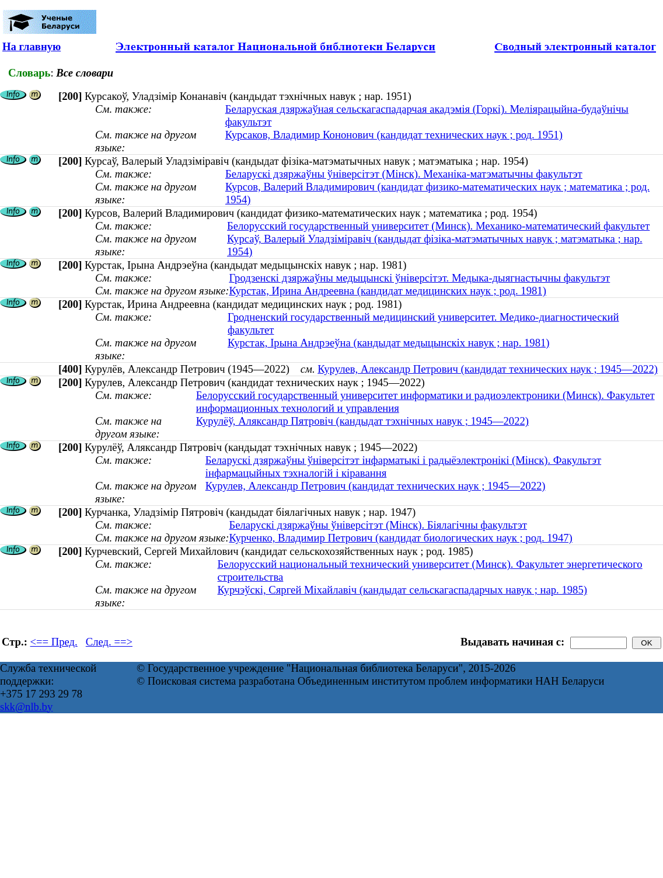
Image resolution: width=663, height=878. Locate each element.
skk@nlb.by (26, 706)
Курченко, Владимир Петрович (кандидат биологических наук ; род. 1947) (400, 538)
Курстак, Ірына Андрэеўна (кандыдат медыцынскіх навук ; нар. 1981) (388, 342)
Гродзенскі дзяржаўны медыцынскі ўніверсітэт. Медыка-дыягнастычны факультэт (419, 278)
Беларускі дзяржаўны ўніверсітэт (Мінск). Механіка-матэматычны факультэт (403, 174)
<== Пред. (54, 642)
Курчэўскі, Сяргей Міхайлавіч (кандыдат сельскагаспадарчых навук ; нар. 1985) (402, 590)
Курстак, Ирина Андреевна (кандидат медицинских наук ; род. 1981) (387, 290)
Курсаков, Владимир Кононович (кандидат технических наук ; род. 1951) (394, 135)
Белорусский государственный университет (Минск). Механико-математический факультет (438, 226)
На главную (31, 46)
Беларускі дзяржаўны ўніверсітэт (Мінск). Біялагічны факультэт (377, 525)
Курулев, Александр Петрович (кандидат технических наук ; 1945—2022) (487, 369)
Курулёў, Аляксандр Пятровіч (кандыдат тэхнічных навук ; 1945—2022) (362, 421)
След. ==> (109, 642)
